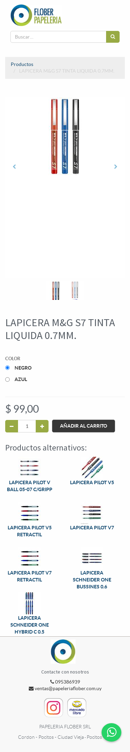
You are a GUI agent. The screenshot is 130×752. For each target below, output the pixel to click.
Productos (22, 64)
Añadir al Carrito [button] (83, 426)
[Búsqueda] (113, 37)
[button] (14, 166)
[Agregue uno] (42, 426)
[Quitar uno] (11, 426)
